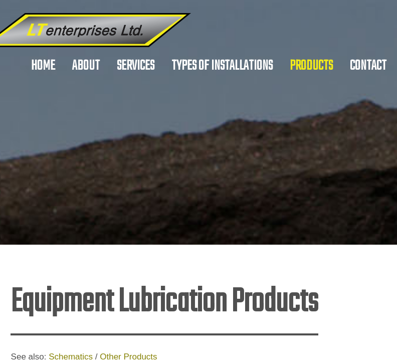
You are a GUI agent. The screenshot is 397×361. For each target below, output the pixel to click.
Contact (368, 66)
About (86, 66)
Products (311, 66)
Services (135, 66)
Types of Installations (222, 66)
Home (43, 66)
